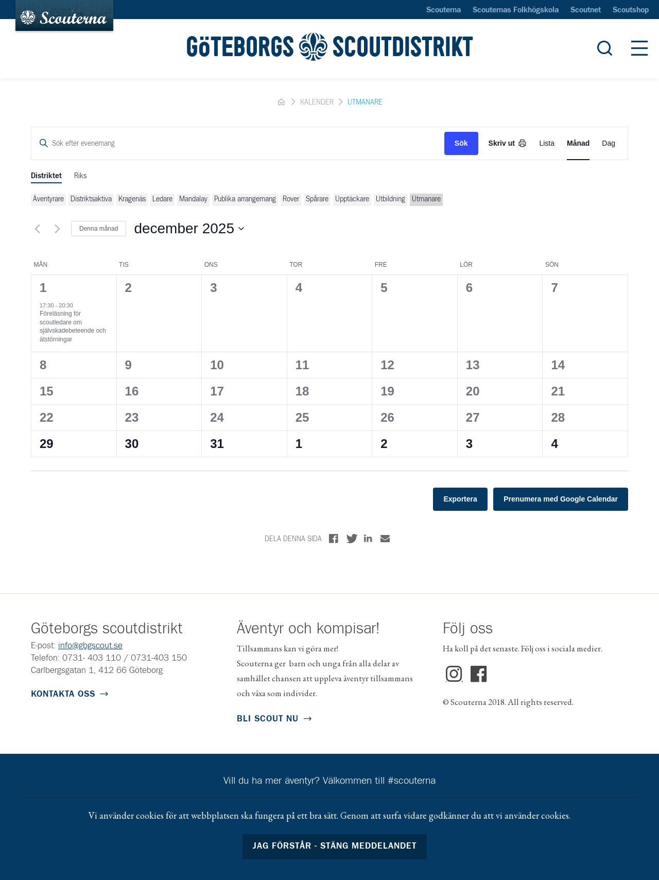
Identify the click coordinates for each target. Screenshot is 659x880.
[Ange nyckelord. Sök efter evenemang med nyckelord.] (237, 143)
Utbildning (390, 199)
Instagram (454, 674)
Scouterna (443, 10)
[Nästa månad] (57, 228)
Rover (291, 199)
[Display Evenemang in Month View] (578, 143)
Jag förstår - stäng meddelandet (335, 846)
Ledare (162, 199)
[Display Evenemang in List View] (546, 143)
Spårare (317, 199)
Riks (80, 176)
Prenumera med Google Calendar (561, 499)
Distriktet (46, 176)
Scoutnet (585, 10)
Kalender (317, 102)
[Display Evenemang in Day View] (608, 143)
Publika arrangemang (245, 199)
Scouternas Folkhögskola (516, 10)
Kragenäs (132, 199)
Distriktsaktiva (91, 199)
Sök (461, 143)
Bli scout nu (268, 719)
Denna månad (98, 228)
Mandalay (193, 199)
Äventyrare (48, 199)
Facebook (479, 674)
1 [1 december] (43, 288)
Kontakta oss (63, 694)
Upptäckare (352, 199)
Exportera (460, 499)
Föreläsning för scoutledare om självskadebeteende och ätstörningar (73, 326)
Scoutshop (631, 10)
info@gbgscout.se (90, 646)
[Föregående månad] (37, 228)
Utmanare (426, 199)
